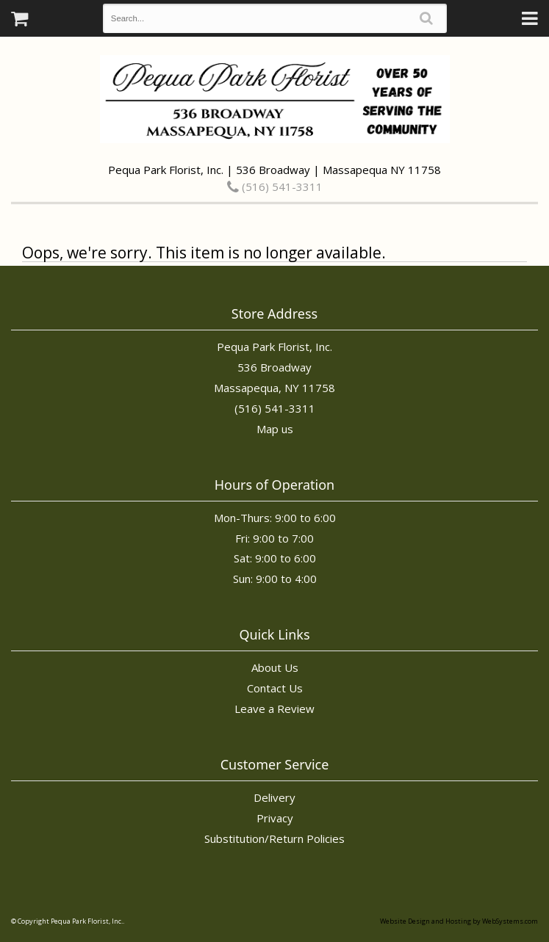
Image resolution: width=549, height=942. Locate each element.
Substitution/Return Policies (274, 838)
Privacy (274, 818)
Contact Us (275, 688)
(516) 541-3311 (275, 186)
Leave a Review (274, 708)
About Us (274, 667)
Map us (274, 428)
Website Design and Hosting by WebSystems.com (459, 921)
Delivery (274, 797)
